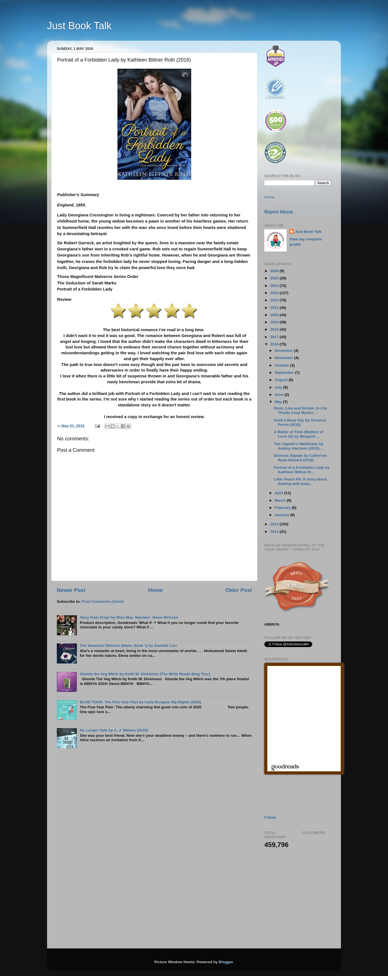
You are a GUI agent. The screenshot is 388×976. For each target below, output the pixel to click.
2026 (275, 271)
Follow (270, 817)
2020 (275, 315)
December (284, 350)
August (282, 380)
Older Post (238, 590)
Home (155, 590)
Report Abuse (278, 211)
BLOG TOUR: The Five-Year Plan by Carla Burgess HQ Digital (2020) (140, 702)
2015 (275, 524)
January (282, 515)
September (285, 372)
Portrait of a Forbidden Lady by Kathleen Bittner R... (302, 469)
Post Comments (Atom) (103, 601)
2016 (275, 344)
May (279, 402)
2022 (275, 300)
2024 (275, 286)
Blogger (226, 962)
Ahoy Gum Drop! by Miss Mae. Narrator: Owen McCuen (129, 617)
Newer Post (71, 590)
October (282, 365)
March (281, 500)
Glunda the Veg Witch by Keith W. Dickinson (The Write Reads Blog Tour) (145, 674)
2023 (275, 293)
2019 (275, 322)
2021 (275, 308)
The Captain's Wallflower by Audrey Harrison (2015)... (298, 446)
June (279, 394)
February (283, 508)
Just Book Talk (79, 25)
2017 (275, 337)
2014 (275, 532)
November (284, 358)
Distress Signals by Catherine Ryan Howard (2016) (300, 457)
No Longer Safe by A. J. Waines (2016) (114, 730)
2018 (275, 329)
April (279, 493)
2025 (275, 278)
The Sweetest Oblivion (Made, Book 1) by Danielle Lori (128, 645)
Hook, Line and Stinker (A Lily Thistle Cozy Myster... (300, 410)
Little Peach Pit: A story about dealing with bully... (300, 481)
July (279, 387)
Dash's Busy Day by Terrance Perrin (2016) (300, 422)
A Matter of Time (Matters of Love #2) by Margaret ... (298, 434)
